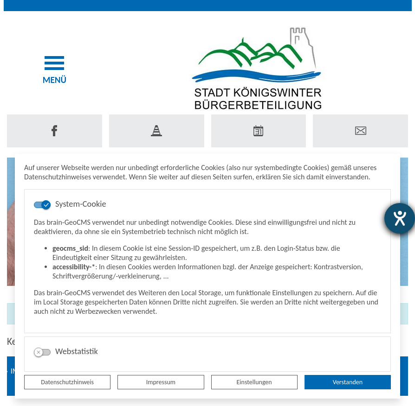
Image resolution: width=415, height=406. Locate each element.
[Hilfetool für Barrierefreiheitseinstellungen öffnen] (399, 218)
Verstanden (348, 382)
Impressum (160, 382)
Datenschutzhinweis (67, 382)
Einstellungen (254, 382)
